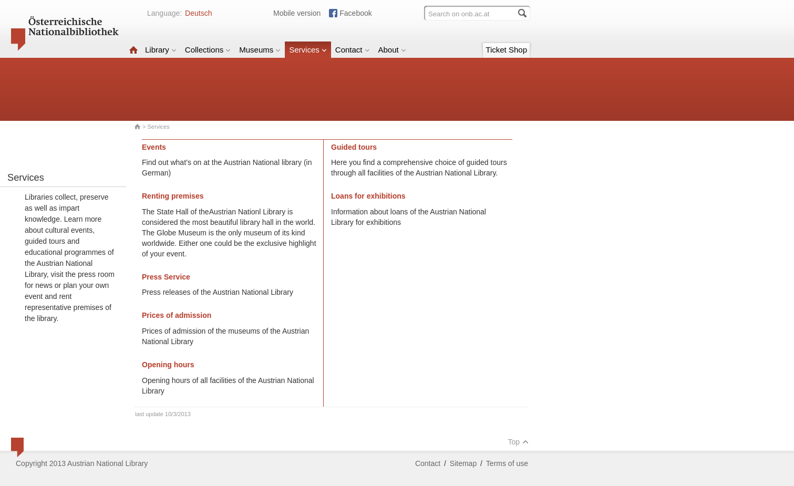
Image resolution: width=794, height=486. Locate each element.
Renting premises (172, 196)
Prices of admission (176, 315)
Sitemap (463, 463)
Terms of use (507, 463)
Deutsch (198, 13)
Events (154, 147)
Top (518, 442)
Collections (208, 49)
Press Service (166, 277)
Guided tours (354, 147)
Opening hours (168, 364)
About (392, 49)
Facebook (355, 13)
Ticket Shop (506, 49)
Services (308, 49)
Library (161, 49)
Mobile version (297, 13)
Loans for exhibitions (368, 196)
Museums (260, 49)
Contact (352, 49)
